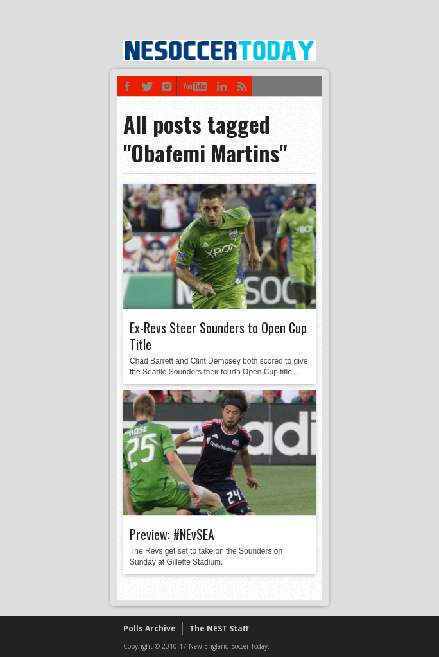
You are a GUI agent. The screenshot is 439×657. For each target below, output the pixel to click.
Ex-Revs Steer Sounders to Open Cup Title (218, 336)
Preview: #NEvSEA (172, 534)
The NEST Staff (218, 628)
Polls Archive (149, 628)
